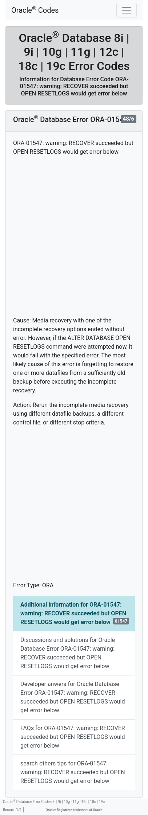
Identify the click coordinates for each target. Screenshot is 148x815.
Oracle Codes (35, 10)
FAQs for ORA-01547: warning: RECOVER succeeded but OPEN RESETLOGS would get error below (72, 737)
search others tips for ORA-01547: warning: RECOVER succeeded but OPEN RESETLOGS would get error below (72, 772)
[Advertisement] (74, 236)
